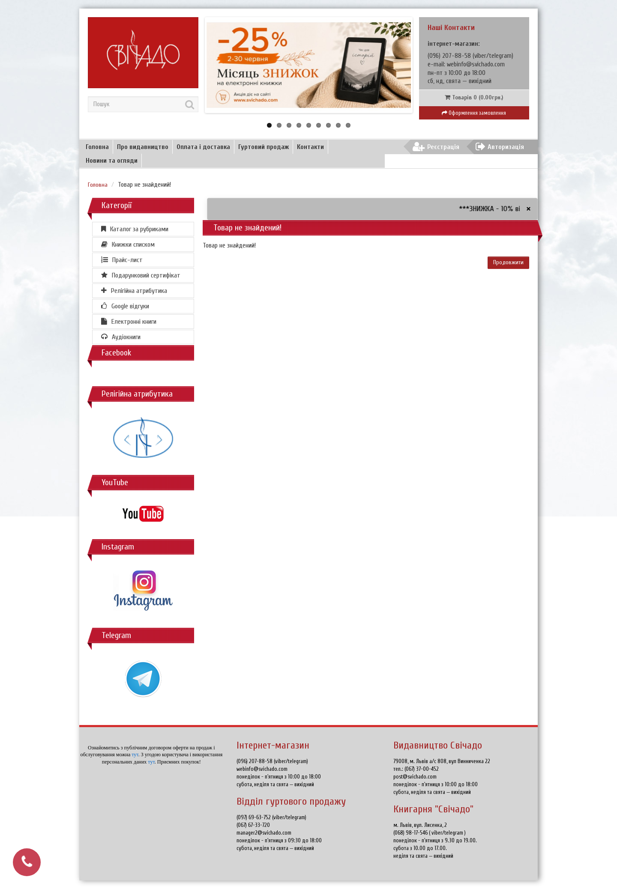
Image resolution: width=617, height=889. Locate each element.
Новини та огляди (112, 160)
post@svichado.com (415, 776)
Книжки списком (128, 244)
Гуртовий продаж (263, 147)
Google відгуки (125, 306)
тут (135, 755)
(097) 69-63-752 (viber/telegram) (271, 817)
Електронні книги (128, 321)
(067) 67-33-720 (253, 825)
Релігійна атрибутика (134, 291)
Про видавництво (142, 147)
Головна (97, 147)
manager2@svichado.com (264, 832)
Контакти (310, 147)
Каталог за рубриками (134, 229)
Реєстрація (436, 146)
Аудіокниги (121, 337)
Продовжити (508, 262)
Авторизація (500, 146)
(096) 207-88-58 (450, 56)
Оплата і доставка (203, 147)
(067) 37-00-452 (421, 769)
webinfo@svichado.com (476, 64)
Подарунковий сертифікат (140, 275)
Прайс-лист (122, 260)
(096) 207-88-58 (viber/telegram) (272, 761)
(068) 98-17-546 (411, 832)
